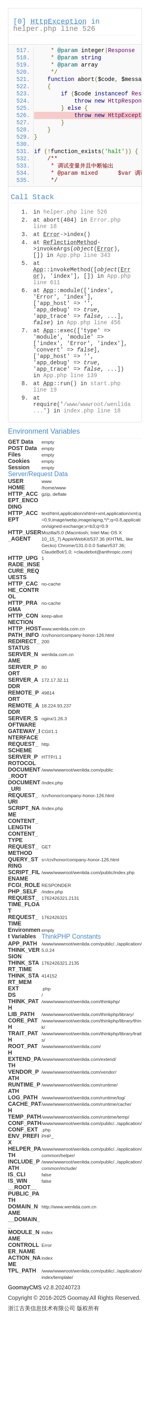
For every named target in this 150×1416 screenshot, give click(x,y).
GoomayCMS (25, 1287)
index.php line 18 (92, 411)
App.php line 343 (83, 255)
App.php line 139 (70, 375)
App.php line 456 (93, 322)
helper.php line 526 (54, 29)
